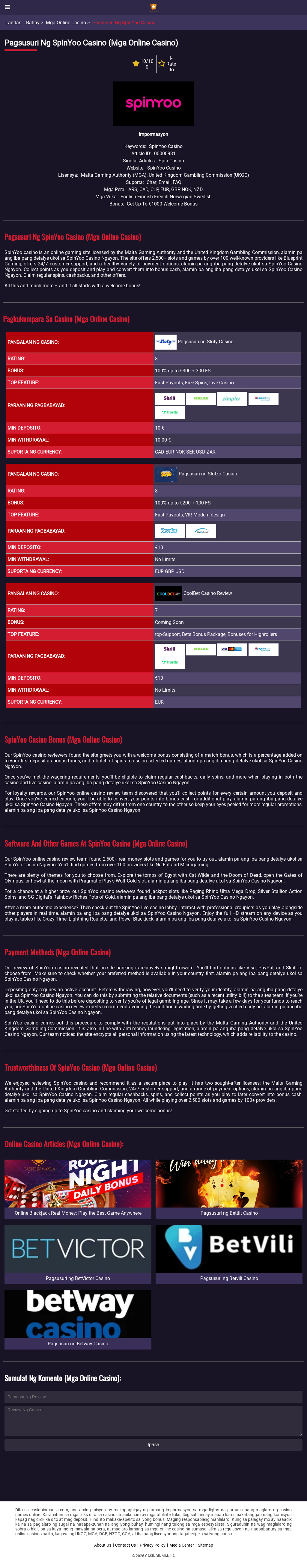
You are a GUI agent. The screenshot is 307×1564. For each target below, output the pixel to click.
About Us (102, 1545)
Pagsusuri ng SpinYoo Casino (124, 22)
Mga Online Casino (66, 22)
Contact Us (125, 1545)
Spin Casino (171, 161)
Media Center (181, 1545)
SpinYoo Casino (164, 168)
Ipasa (153, 1444)
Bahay (33, 22)
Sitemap (205, 1545)
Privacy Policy (152, 1545)
